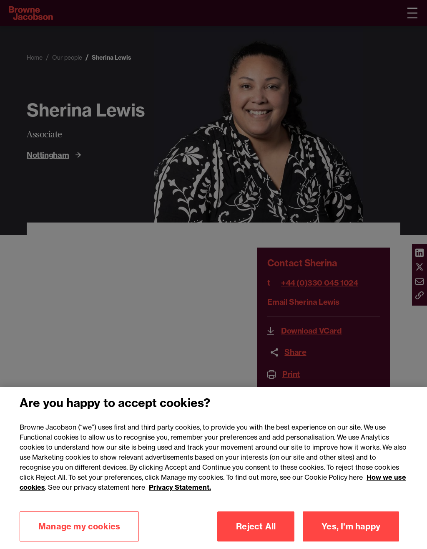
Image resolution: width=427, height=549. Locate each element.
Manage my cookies (79, 531)
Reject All (256, 531)
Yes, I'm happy (351, 531)
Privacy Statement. (180, 492)
